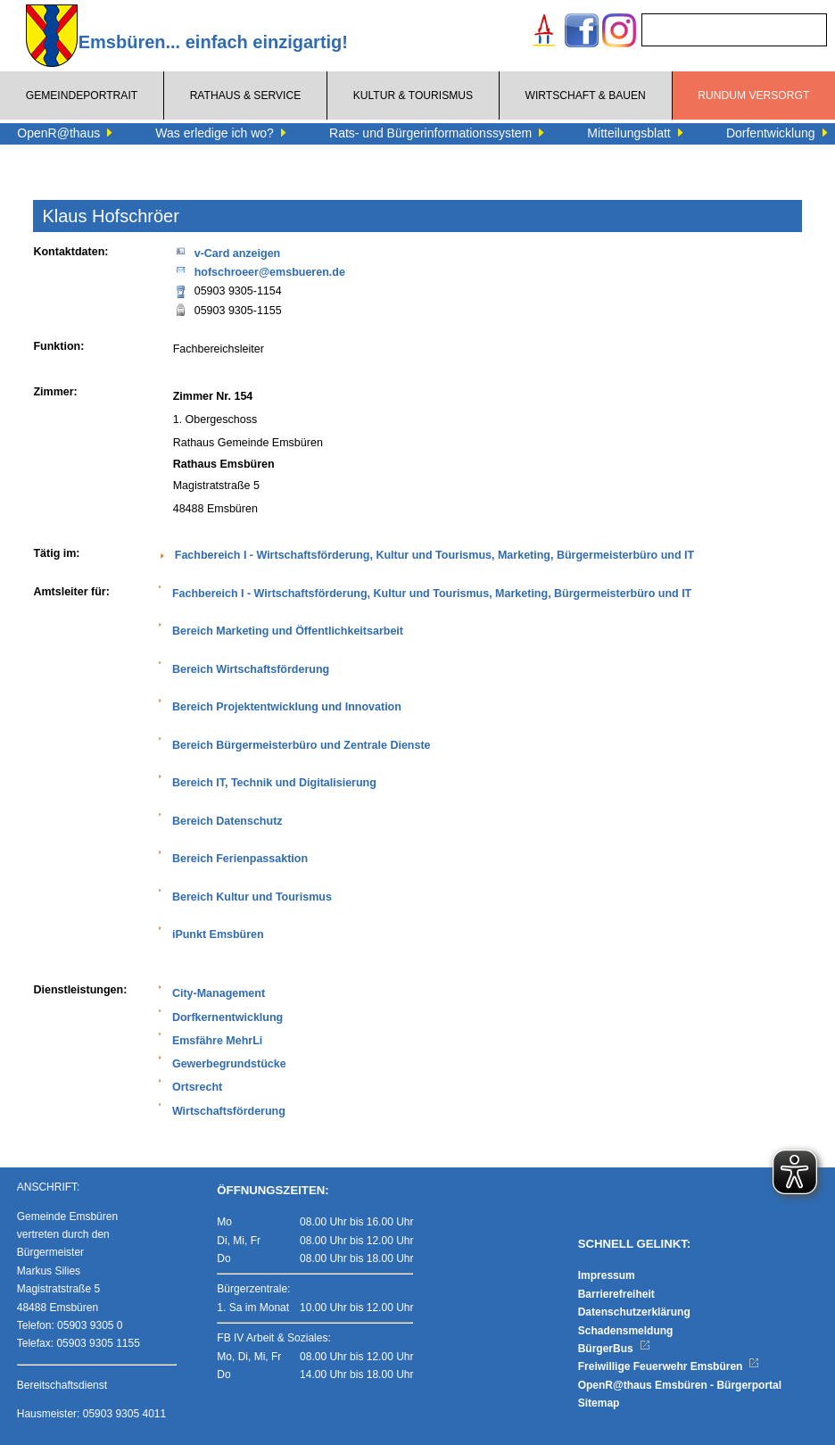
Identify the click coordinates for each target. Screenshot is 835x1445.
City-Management (218, 993)
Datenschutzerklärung (634, 1312)
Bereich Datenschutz (227, 821)
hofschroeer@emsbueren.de (259, 270)
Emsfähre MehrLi (217, 1040)
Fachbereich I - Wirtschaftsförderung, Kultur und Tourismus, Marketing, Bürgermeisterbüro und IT (434, 555)
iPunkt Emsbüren (218, 934)
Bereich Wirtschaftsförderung (250, 669)
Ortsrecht (197, 1087)
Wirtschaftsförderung (228, 1111)
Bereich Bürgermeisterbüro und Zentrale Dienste (301, 745)
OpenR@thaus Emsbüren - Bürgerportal (679, 1385)
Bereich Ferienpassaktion (240, 858)
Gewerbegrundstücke (229, 1064)
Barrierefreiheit (616, 1294)
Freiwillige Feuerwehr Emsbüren (669, 1366)
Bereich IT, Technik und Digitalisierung (274, 782)
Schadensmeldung (626, 1331)
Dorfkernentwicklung (227, 1017)
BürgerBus (614, 1348)
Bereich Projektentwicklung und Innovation (286, 707)
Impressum (606, 1275)
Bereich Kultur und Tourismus (252, 897)
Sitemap (599, 1403)
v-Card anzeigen (227, 252)
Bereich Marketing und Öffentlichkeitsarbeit (287, 631)
